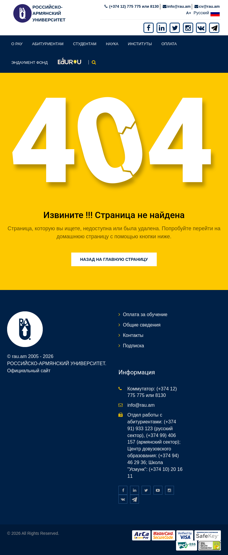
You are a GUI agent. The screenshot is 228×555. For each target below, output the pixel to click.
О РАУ (17, 44)
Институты (140, 44)
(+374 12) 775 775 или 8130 (133, 6)
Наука (112, 44)
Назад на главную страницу (114, 259)
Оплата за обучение (145, 314)
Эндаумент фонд (29, 62)
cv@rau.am (209, 6)
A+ (188, 13)
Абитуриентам (48, 44)
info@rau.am (179, 6)
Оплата (169, 44)
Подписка (133, 345)
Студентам (84, 44)
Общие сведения (142, 324)
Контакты (133, 335)
